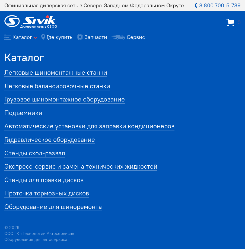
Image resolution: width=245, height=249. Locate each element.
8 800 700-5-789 (218, 5)
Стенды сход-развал (34, 153)
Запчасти (92, 37)
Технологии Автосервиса (47, 233)
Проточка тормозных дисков (46, 193)
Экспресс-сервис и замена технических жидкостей (80, 166)
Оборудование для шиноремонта (53, 206)
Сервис (128, 37)
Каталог (20, 37)
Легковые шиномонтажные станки (55, 72)
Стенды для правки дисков (44, 180)
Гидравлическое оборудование (49, 139)
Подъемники (23, 113)
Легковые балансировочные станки (57, 86)
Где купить (56, 37)
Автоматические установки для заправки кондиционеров (89, 126)
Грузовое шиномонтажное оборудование (64, 99)
